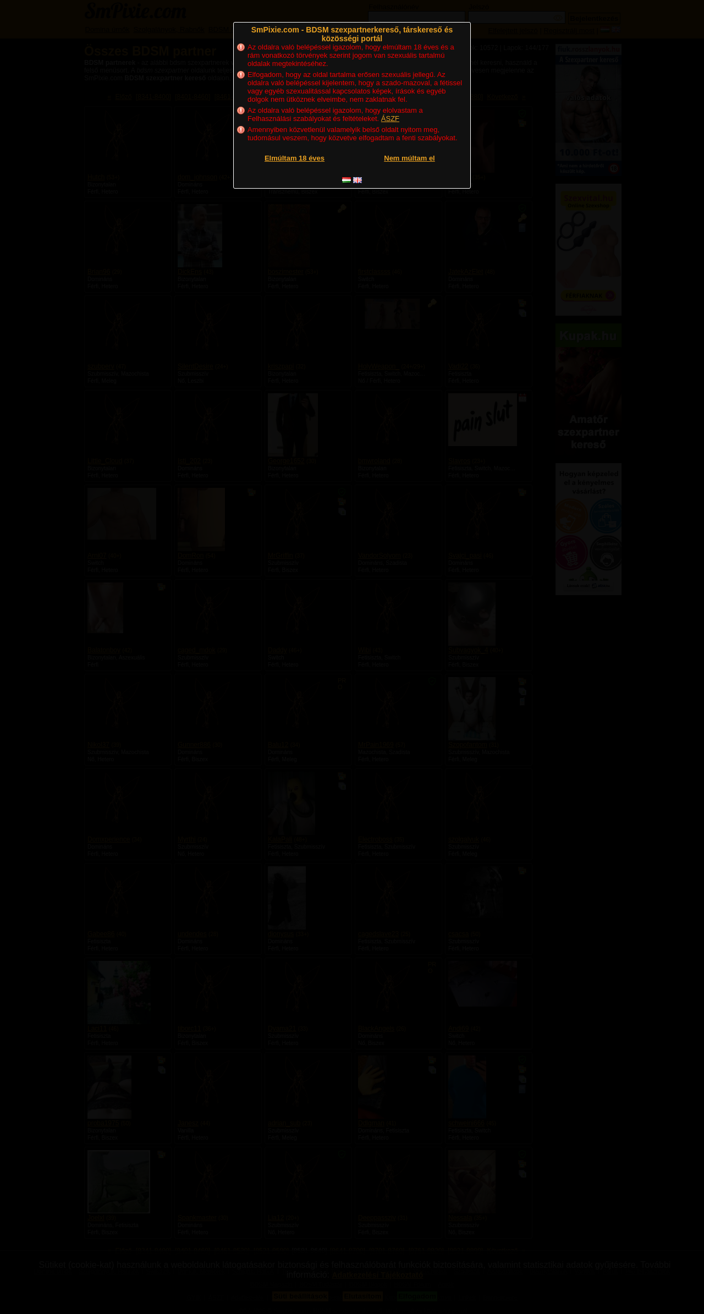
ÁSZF (390, 118)
